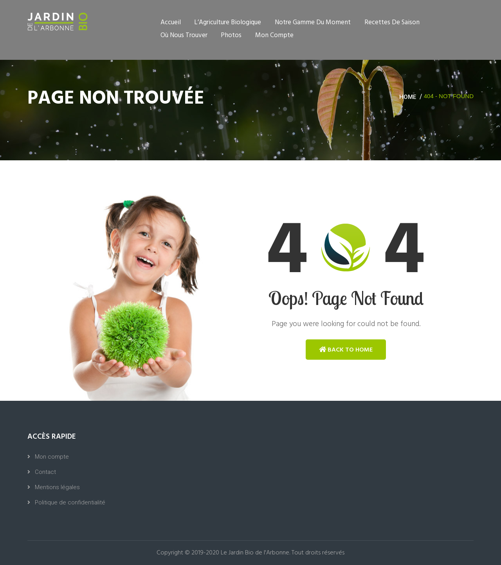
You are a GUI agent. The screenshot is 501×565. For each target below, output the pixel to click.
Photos (231, 35)
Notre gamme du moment (313, 22)
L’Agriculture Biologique (227, 22)
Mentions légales (57, 487)
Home (407, 96)
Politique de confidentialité (70, 502)
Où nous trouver (183, 35)
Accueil (170, 22)
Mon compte (274, 35)
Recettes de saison (392, 22)
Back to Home (346, 349)
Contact (45, 471)
